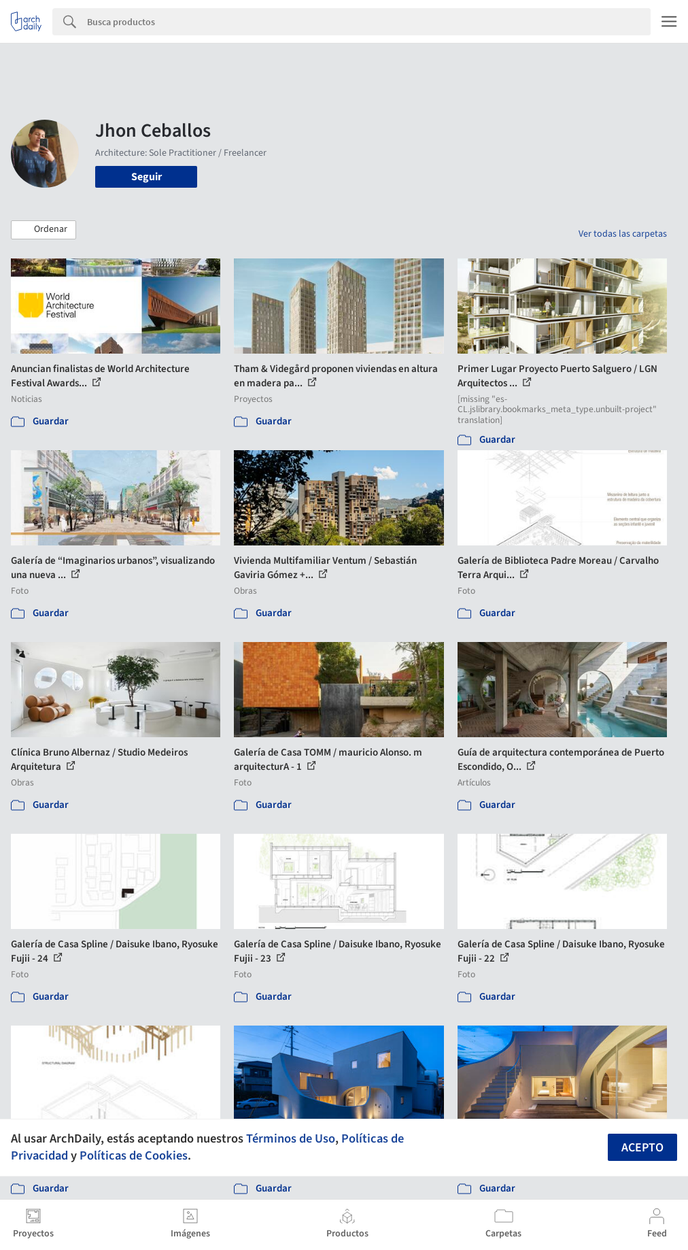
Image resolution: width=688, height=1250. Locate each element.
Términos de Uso (290, 1138)
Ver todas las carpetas (623, 234)
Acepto (642, 1147)
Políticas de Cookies (134, 1155)
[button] (43, 229)
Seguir (146, 176)
